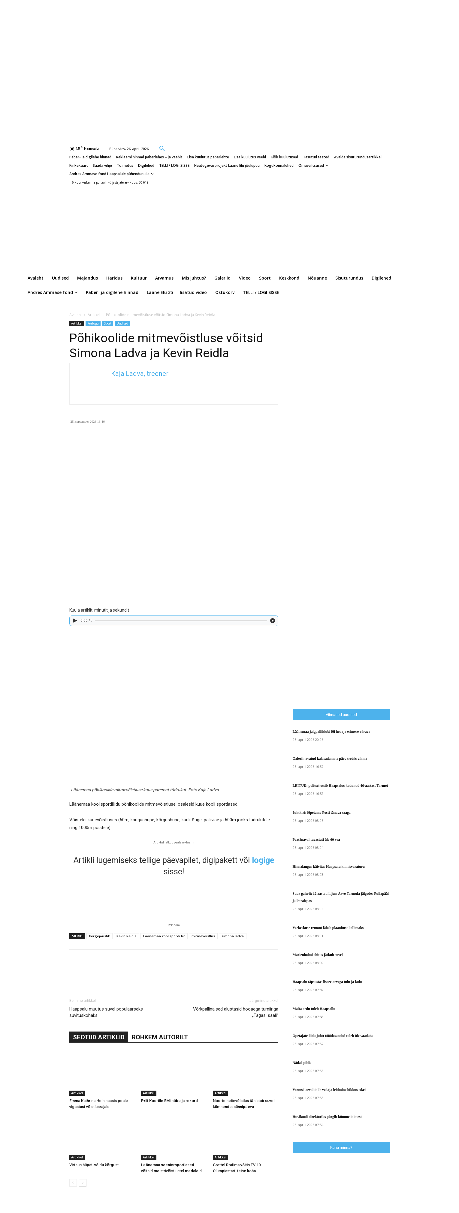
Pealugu (93, 323)
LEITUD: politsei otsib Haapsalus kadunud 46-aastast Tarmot (340, 785)
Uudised (122, 323)
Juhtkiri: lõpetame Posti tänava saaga (322, 812)
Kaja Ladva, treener (139, 373)
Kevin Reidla (126, 936)
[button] (162, 148)
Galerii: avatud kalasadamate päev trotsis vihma (330, 758)
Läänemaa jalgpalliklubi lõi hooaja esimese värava (331, 731)
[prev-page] (73, 1183)
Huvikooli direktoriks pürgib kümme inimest (327, 1117)
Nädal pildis (302, 1063)
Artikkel (94, 314)
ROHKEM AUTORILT (160, 1037)
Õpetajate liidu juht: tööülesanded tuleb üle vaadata (333, 1036)
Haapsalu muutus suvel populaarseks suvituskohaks (106, 1012)
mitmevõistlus (203, 936)
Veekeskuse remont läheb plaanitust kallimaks (328, 928)
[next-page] (82, 1183)
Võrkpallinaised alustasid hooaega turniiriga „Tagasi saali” (235, 1012)
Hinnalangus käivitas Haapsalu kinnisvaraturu (329, 866)
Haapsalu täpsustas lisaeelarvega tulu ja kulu (327, 982)
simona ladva (233, 936)
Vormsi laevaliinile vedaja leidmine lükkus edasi (330, 1090)
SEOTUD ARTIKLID (99, 1037)
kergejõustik (99, 936)
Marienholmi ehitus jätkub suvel (318, 955)
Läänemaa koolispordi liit (164, 936)
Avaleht (75, 314)
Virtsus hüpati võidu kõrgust (94, 1165)
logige (263, 860)
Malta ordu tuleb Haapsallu (314, 1009)
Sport (107, 323)
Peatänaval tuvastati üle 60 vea (316, 839)
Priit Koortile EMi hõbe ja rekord (169, 1100)
